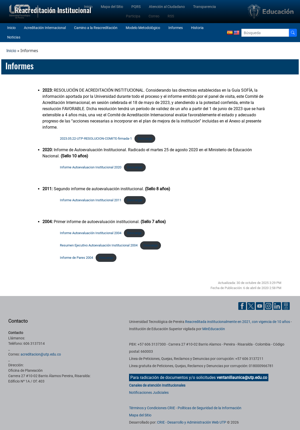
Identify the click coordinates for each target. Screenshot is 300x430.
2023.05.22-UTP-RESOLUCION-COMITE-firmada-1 (96, 138)
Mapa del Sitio (140, 415)
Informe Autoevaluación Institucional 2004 (90, 233)
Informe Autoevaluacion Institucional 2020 (90, 167)
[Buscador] (293, 33)
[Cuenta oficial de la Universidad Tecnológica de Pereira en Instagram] (269, 305)
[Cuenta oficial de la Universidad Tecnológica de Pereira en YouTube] (260, 305)
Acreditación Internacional (45, 28)
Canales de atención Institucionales (157, 385)
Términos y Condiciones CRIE (152, 408)
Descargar (134, 167)
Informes (175, 28)
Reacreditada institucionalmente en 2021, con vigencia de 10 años (237, 322)
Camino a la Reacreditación (95, 28)
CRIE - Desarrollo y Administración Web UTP (191, 422)
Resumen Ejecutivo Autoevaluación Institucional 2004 (99, 245)
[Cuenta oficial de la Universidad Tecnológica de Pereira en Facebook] (242, 305)
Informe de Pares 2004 (76, 258)
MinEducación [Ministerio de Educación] (213, 329)
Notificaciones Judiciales (149, 392)
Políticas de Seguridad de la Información (209, 408)
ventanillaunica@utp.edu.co (242, 377)
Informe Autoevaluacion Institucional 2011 (90, 200)
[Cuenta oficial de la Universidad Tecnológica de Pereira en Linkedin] (277, 305)
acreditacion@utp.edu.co (41, 354)
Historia (197, 28)
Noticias (13, 37)
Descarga (145, 138)
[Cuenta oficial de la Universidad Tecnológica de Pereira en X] (251, 305)
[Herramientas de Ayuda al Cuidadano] (286, 305)
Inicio (11, 28)
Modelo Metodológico (143, 28)
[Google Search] (265, 33)
